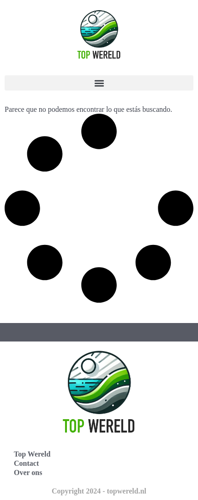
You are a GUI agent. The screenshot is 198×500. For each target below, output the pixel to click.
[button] (99, 83)
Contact (26, 463)
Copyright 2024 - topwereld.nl (99, 491)
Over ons (28, 472)
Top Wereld (32, 454)
